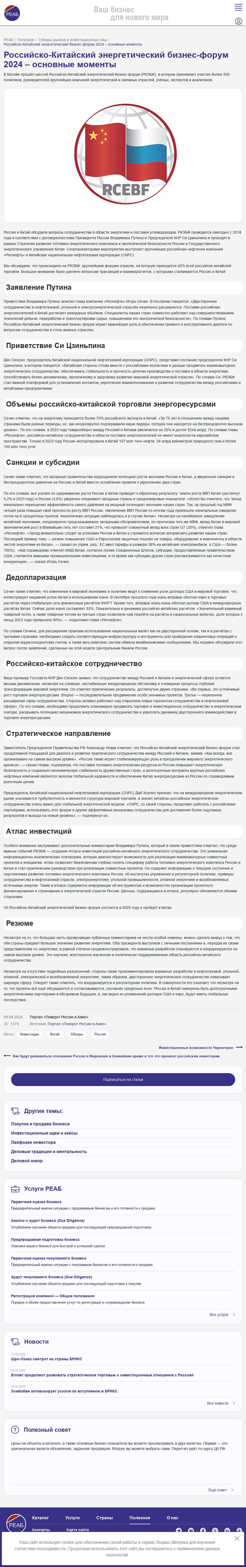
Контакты (41, 1530)
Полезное (25, 40)
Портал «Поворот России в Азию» (77, 1024)
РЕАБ (8, 40)
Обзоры (77, 1034)
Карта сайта (78, 1530)
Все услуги (222, 1315)
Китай (54, 1034)
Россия (100, 1034)
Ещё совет (221, 1490)
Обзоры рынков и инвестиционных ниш (73, 40)
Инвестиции (29, 1034)
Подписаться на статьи (123, 1079)
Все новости (221, 1403)
